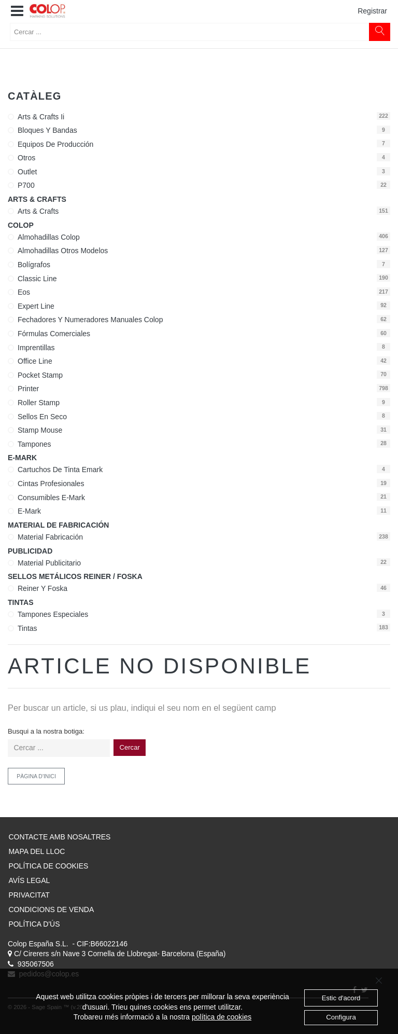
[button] (17, 11)
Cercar (130, 747)
